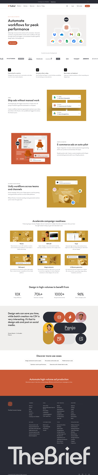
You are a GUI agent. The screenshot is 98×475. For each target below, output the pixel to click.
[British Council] (49, 422)
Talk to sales (79, 6)
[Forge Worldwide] (49, 424)
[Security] (35, 408)
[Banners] (63, 403)
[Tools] (63, 420)
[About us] (35, 403)
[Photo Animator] (63, 438)
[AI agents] (77, 438)
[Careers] (35, 405)
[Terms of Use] (49, 403)
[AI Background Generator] (63, 437)
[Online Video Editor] (77, 428)
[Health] (77, 407)
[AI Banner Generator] (77, 422)
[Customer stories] (49, 420)
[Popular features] (77, 420)
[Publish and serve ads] (35, 428)
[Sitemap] (35, 412)
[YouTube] (89, 472)
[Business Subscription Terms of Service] (49, 405)
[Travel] (77, 408)
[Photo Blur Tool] (63, 433)
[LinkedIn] (83, 472)
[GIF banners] (63, 405)
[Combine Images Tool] (63, 431)
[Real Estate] (77, 412)
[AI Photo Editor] (63, 426)
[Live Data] (77, 437)
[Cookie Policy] (49, 410)
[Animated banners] (63, 408)
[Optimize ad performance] (35, 431)
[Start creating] (63, 400)
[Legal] (49, 400)
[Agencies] (77, 403)
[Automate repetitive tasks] (35, 429)
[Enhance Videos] (63, 440)
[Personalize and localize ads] (35, 426)
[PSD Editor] (77, 429)
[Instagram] (86, 472)
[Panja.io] (15, 332)
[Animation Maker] (77, 433)
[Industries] (77, 400)
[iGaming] (77, 405)
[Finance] (77, 410)
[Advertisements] (63, 407)
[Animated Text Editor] (63, 422)
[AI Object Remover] (63, 429)
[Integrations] (77, 440)
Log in (72, 6)
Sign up (87, 6)
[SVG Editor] (63, 424)
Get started (13, 40)
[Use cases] (35, 420)
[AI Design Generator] (77, 426)
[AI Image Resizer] (63, 428)
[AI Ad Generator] (77, 424)
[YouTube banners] (63, 414)
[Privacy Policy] (49, 408)
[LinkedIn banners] (63, 412)
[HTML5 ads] (63, 410)
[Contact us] (35, 410)
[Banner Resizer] (77, 431)
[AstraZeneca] (49, 426)
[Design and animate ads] (35, 424)
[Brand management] (35, 433)
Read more (53, 1)
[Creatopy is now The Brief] (35, 414)
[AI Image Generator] (77, 435)
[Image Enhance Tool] (63, 435)
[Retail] (77, 416)
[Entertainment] (77, 414)
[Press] (35, 407)
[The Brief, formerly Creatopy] (14, 408)
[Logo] (10, 401)
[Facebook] (79, 472)
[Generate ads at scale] (35, 422)
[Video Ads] (63, 416)
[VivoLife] (49, 428)
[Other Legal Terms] (49, 413)
